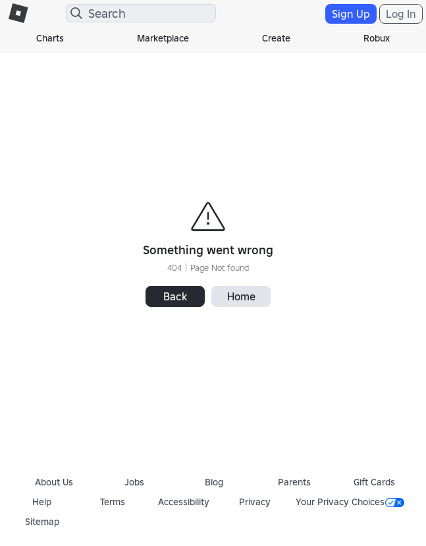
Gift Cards (374, 482)
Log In (401, 13)
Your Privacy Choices (350, 502)
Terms (112, 502)
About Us (54, 482)
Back (175, 296)
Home (241, 296)
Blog (214, 482)
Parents (294, 482)
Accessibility (183, 502)
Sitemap (42, 522)
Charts (50, 38)
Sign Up (351, 13)
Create (276, 38)
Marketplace (163, 38)
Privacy (255, 502)
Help (41, 502)
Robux (376, 38)
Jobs (134, 482)
